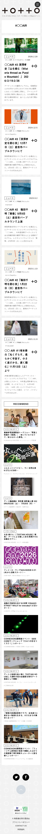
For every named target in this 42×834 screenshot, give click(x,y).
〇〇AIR (9, 60)
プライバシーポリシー (21, 822)
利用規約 (21, 829)
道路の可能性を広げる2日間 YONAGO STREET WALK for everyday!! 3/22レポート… (21, 605)
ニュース (10, 57)
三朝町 (27, 60)
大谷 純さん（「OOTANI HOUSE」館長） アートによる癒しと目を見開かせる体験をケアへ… (21, 537)
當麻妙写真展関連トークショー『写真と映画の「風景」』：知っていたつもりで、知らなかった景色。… (20, 435)
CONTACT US (21, 826)
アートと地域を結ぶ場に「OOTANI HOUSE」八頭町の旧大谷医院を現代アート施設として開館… (21, 676)
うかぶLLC (10, 346)
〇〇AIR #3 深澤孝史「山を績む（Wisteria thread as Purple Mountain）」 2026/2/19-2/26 (16, 72)
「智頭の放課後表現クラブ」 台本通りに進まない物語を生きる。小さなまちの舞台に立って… (21, 715)
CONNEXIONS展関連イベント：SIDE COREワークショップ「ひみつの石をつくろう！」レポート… (20, 641)
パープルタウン (18, 60)
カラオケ (9, 205)
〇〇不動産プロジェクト (21, 131)
